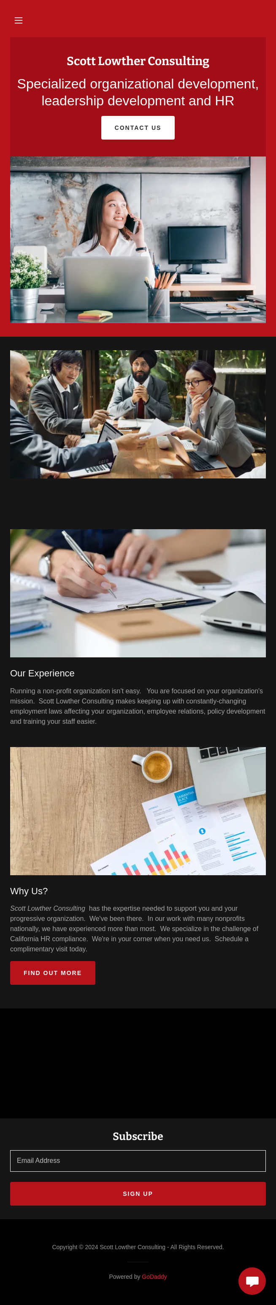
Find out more (53, 973)
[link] (138, 62)
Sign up (138, 1193)
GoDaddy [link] (154, 1276)
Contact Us (138, 127)
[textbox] (138, 1161)
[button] (18, 20)
